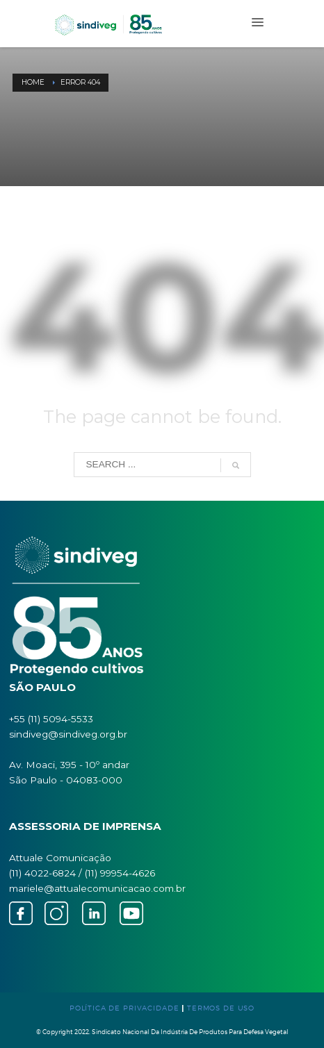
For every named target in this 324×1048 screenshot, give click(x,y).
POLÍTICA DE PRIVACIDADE (124, 1008)
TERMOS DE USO (220, 1008)
